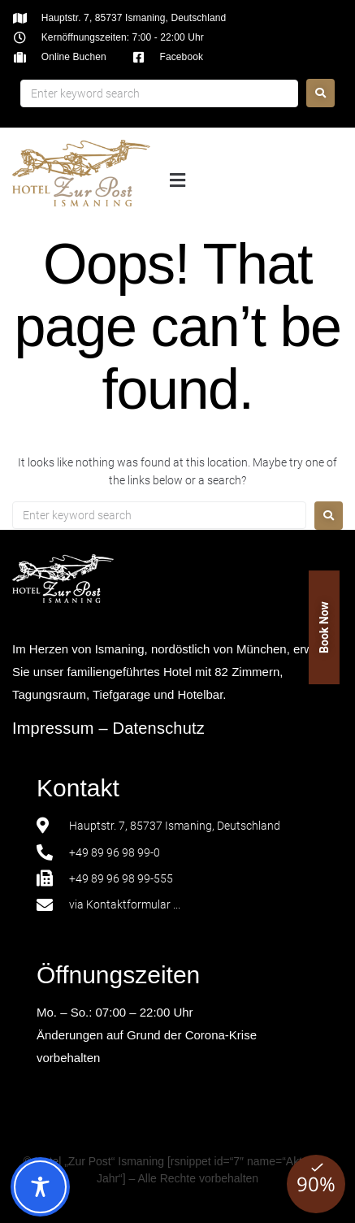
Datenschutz (159, 728)
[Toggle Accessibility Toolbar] (40, 1187)
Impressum (53, 728)
